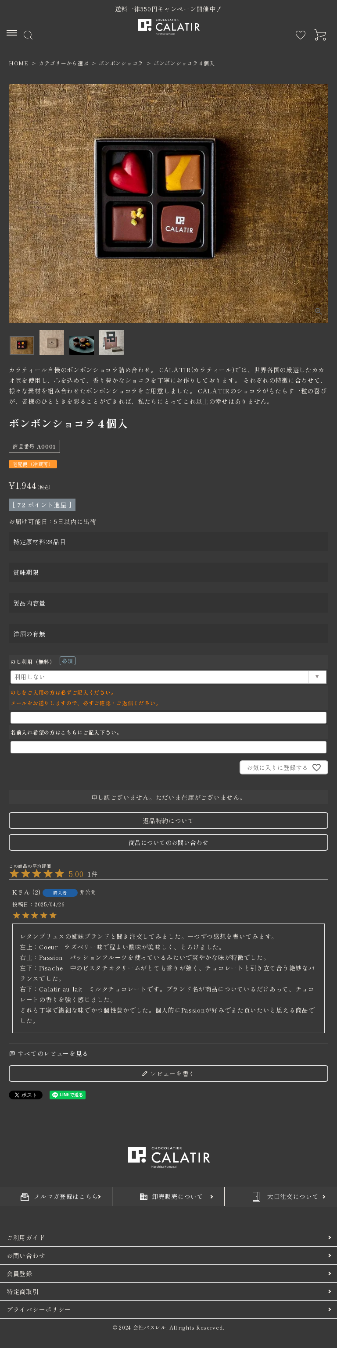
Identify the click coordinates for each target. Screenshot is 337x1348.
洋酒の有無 (29, 633)
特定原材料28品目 (39, 541)
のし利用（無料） (43, 661)
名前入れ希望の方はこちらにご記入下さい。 (66, 732)
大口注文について (284, 1196)
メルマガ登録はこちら (59, 1196)
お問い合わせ (26, 1255)
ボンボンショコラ (121, 63)
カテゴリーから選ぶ (64, 63)
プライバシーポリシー (39, 1309)
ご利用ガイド (26, 1237)
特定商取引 (23, 1291)
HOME (19, 63)
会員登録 (19, 1273)
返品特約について (168, 820)
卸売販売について (172, 1196)
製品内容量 (29, 603)
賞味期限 (26, 572)
